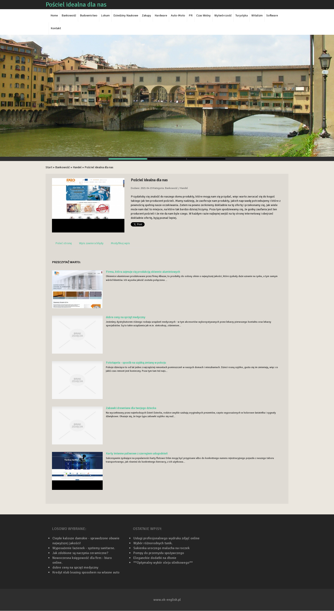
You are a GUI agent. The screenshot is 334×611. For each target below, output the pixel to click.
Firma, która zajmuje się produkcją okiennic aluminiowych (143, 272)
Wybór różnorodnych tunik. (153, 543)
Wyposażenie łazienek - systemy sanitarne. (83, 548)
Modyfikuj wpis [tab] (120, 243)
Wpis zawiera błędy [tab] (91, 243)
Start (49, 167)
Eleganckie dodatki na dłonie (154, 558)
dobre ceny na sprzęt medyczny (125, 317)
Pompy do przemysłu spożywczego (158, 553)
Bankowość (62, 167)
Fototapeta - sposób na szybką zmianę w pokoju (136, 362)
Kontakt (56, 28)
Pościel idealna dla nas (99, 167)
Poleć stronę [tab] (63, 243)
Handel (77, 167)
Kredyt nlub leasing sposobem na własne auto (85, 572)
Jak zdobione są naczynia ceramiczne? (80, 553)
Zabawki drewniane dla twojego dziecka (131, 408)
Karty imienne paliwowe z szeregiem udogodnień (137, 453)
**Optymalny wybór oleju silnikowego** (163, 562)
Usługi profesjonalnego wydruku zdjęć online (166, 538)
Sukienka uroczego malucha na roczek (161, 548)
